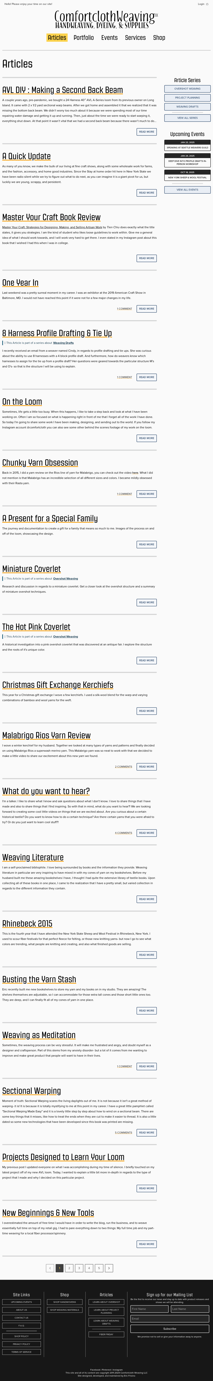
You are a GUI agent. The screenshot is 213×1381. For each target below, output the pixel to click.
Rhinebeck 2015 (27, 923)
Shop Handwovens (64, 1302)
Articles (57, 37)
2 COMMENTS (123, 767)
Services (135, 37)
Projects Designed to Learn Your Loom (63, 1157)
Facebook (95, 1369)
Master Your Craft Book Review (51, 217)
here (135, 472)
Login (201, 4)
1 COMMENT (124, 309)
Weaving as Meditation (39, 1035)
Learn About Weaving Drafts (106, 1322)
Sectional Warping (31, 1091)
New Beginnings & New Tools (48, 1213)
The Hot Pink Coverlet (36, 627)
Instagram (118, 1369)
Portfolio (84, 37)
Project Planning (187, 98)
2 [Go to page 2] (69, 1268)
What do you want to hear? (46, 791)
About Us (21, 1310)
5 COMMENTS (123, 1133)
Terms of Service (21, 1352)
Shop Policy (21, 1336)
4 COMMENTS (123, 833)
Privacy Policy (21, 1344)
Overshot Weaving (65, 578)
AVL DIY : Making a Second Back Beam (62, 90)
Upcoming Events (21, 1302)
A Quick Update (26, 156)
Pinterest (106, 1369)
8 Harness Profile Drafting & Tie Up (57, 333)
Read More (146, 132)
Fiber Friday (106, 1334)
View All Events (187, 190)
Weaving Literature (33, 857)
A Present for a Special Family (50, 518)
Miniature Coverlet (31, 569)
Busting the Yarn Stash (39, 979)
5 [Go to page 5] (99, 1268)
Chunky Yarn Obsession (40, 463)
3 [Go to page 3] (79, 1268)
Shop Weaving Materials (64, 1310)
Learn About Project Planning (106, 1311)
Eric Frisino (129, 1375)
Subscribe (169, 1329)
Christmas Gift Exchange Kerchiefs (57, 685)
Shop (159, 37)
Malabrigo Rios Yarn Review (46, 735)
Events (109, 37)
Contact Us (21, 1317)
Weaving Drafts (63, 343)
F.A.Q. (22, 1325)
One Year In (20, 283)
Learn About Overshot (106, 1302)
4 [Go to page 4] (89, 1268)
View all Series (187, 118)
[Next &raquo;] (109, 1268)
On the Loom (22, 402)
